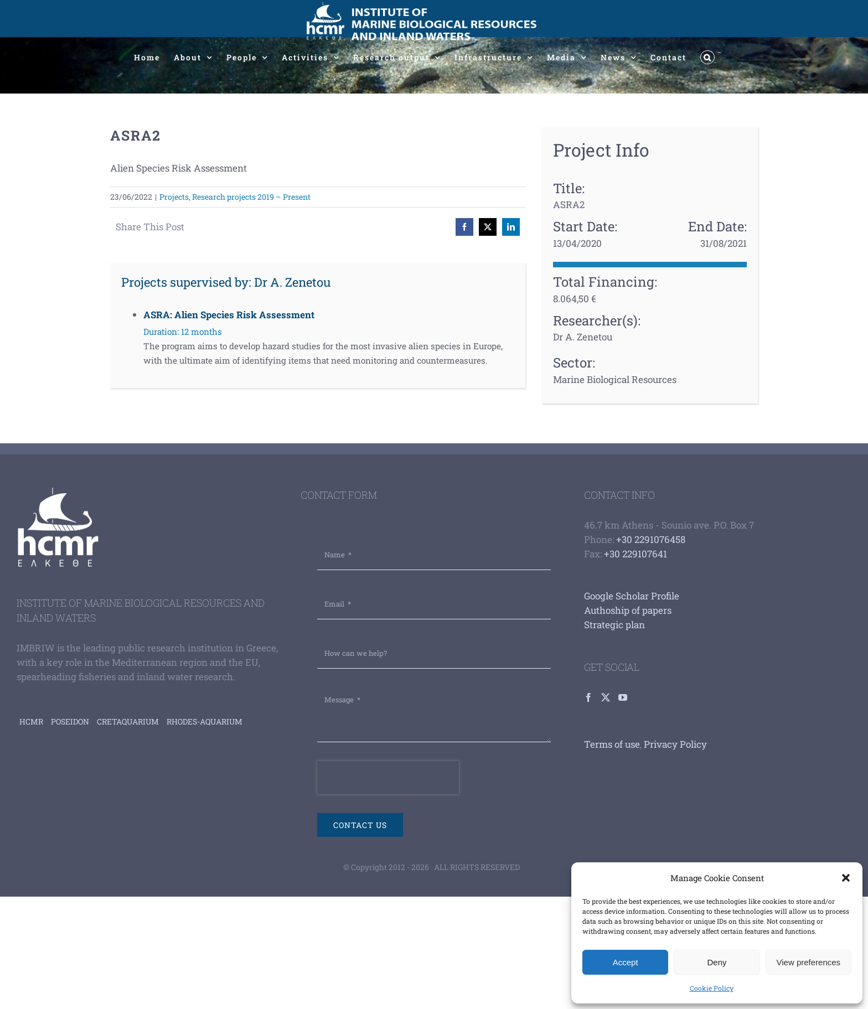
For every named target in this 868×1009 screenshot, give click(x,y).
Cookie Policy (711, 988)
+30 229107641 (635, 553)
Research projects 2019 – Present (251, 197)
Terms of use (612, 744)
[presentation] (388, 777)
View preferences (809, 962)
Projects (174, 197)
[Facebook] (588, 697)
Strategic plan (614, 624)
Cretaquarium (128, 721)
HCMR (31, 721)
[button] (845, 877)
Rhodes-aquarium (204, 721)
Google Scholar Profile (631, 595)
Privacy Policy (675, 744)
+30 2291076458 (650, 539)
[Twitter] (605, 697)
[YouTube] (622, 697)
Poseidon (70, 721)
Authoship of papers (627, 610)
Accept (625, 962)
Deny (716, 962)
